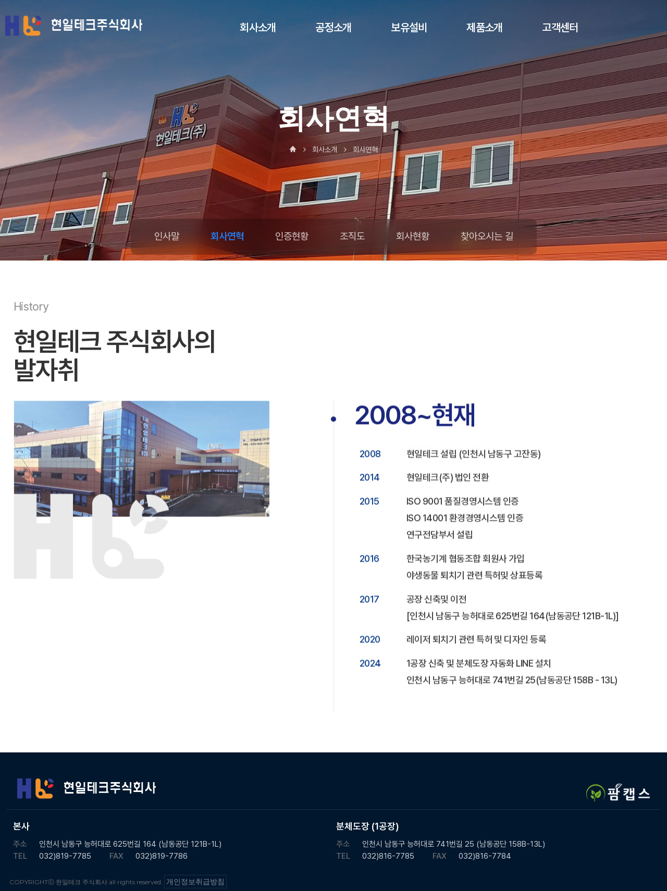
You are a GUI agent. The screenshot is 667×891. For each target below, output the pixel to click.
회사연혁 (227, 236)
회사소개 (258, 27)
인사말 (166, 236)
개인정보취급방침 (195, 881)
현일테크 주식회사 (74, 26)
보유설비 (409, 27)
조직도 (352, 236)
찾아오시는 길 (487, 236)
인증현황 (291, 236)
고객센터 (560, 27)
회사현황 (412, 236)
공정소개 (333, 27)
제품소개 (484, 27)
